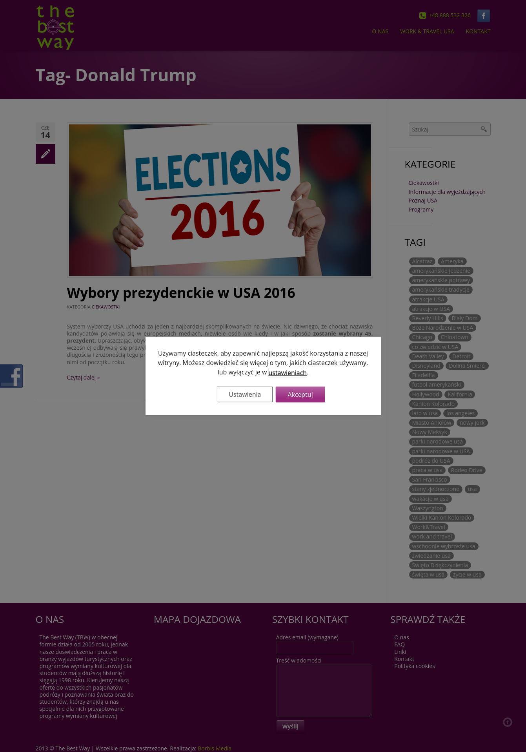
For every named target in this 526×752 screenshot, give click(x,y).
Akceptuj (300, 394)
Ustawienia (245, 394)
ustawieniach (288, 373)
